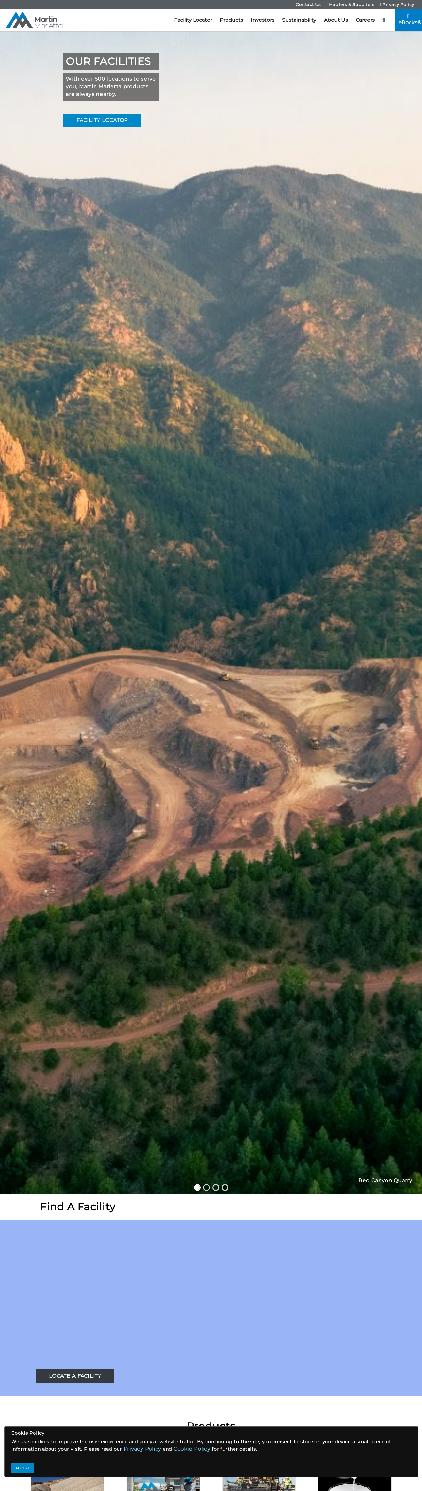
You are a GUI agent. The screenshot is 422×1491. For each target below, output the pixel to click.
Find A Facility (77, 1206)
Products (231, 20)
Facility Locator (193, 20)
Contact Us (307, 4)
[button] (384, 20)
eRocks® (409, 20)
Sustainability (299, 20)
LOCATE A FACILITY (75, 1376)
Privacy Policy (397, 4)
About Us (336, 20)
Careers (365, 20)
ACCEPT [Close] (22, 1468)
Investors (262, 20)
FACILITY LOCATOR (102, 120)
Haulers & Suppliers (350, 4)
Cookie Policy (192, 1449)
